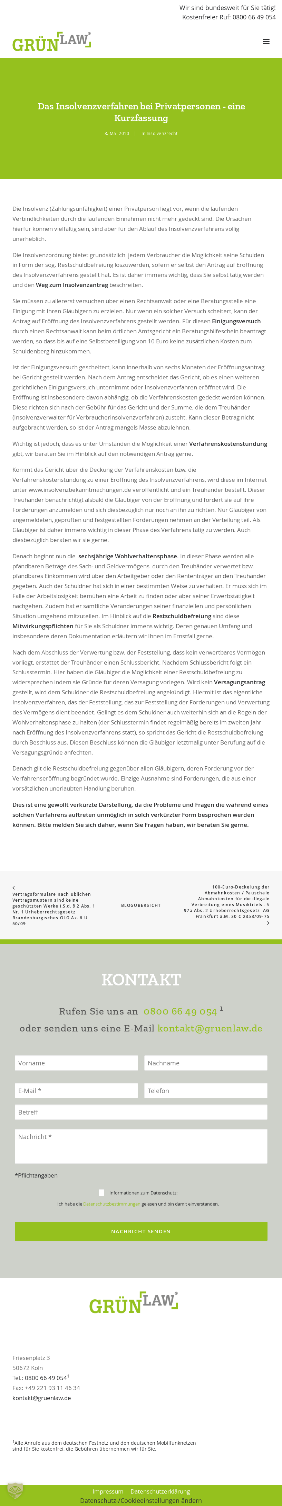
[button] (266, 41)
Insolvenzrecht (162, 133)
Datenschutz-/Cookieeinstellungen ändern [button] (141, 1500)
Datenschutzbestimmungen (111, 1238)
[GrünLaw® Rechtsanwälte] (58, 41)
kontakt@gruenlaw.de (210, 1062)
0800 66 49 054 (180, 1045)
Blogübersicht (141, 905)
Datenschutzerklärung (160, 1491)
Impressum (108, 1491)
